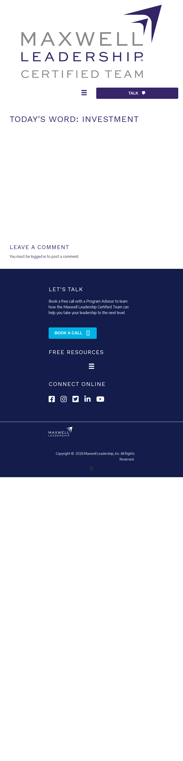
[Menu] (84, 91)
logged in (38, 256)
